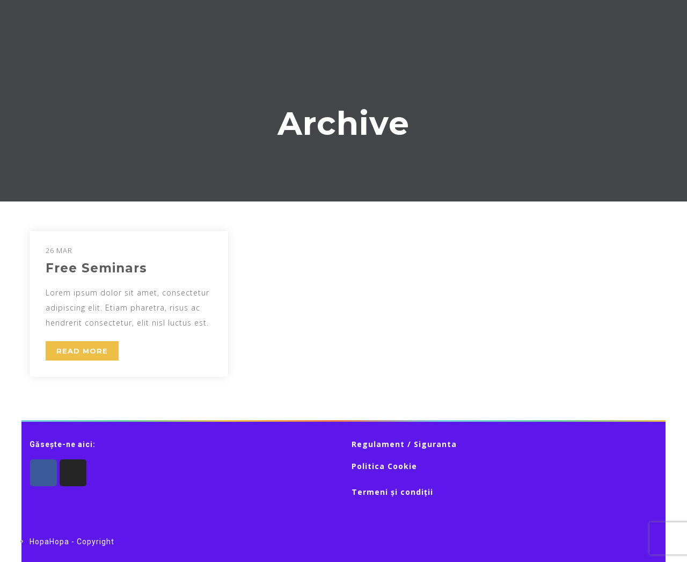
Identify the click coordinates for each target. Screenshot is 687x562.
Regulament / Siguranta (404, 444)
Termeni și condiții (392, 492)
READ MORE (82, 351)
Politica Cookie (384, 466)
